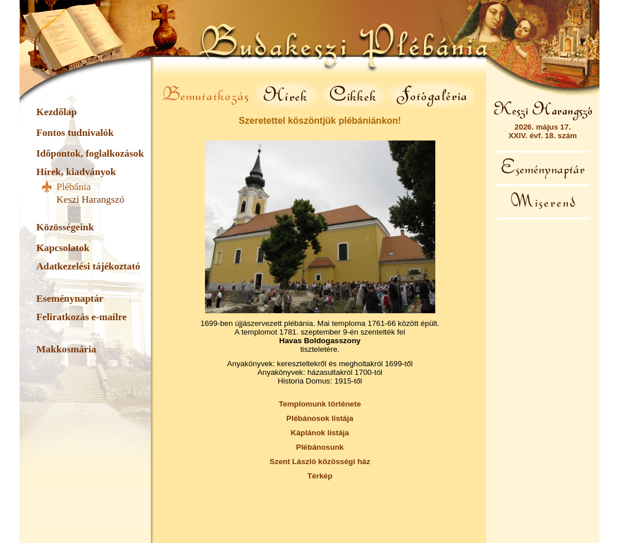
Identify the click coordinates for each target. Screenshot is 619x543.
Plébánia (73, 186)
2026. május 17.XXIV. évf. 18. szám (542, 131)
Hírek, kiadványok (76, 171)
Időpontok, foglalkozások (90, 153)
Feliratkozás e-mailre (81, 317)
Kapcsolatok (62, 247)
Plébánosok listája (319, 418)
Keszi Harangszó (90, 199)
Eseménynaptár (69, 298)
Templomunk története (320, 404)
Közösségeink (65, 227)
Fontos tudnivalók (74, 132)
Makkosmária (66, 349)
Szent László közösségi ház (319, 461)
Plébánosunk (320, 447)
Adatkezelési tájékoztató (88, 266)
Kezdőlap (56, 112)
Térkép (320, 476)
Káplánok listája (320, 432)
